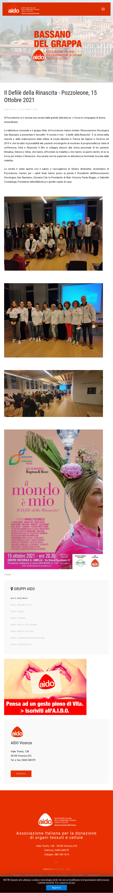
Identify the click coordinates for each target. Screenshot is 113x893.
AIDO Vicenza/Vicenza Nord (28, 638)
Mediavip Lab (62, 869)
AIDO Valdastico (21, 605)
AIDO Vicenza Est (21, 644)
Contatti (94, 875)
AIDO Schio (17, 611)
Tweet (7, 574)
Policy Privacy (57, 875)
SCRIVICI (21, 774)
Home (17, 875)
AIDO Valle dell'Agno (24, 625)
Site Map (77, 875)
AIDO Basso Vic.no (22, 631)
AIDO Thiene (18, 618)
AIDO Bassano (19, 598)
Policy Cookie (34, 875)
